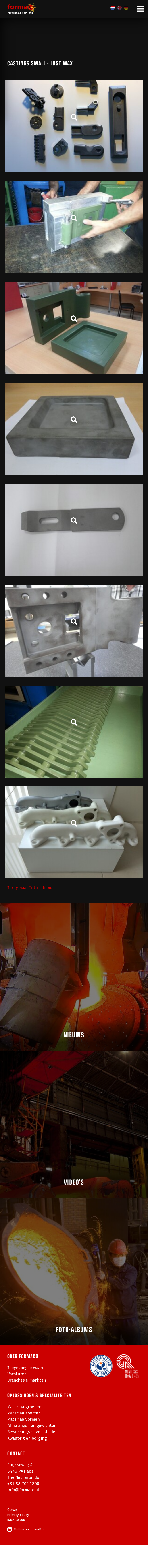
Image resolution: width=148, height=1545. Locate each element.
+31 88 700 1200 (23, 1483)
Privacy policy (18, 1515)
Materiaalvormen (23, 1419)
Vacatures (16, 1374)
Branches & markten (26, 1380)
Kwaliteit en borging (27, 1438)
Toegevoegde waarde (27, 1367)
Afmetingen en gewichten (31, 1425)
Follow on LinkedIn (25, 1529)
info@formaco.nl (23, 1489)
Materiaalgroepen (24, 1406)
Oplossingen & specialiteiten (39, 1395)
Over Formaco (22, 1356)
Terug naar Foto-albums (30, 887)
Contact (16, 1453)
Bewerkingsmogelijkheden (32, 1431)
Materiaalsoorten (24, 1413)
